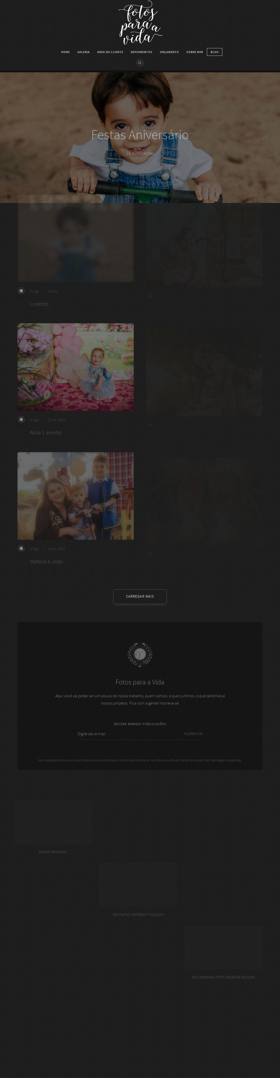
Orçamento (169, 52)
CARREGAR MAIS (140, 596)
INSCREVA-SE (193, 740)
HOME (65, 52)
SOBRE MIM (194, 52)
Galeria (83, 52)
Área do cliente (110, 52)
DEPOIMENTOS (141, 52)
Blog (215, 52)
